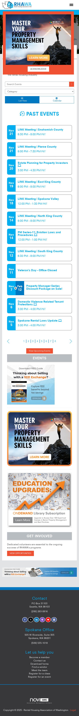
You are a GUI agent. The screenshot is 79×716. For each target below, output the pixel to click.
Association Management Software (39, 700)
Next (71, 341)
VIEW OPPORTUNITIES (20, 553)
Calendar (57, 99)
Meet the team (40, 670)
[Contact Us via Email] (54, 619)
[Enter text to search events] (37, 84)
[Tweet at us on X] (30, 619)
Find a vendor (39, 667)
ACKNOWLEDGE (38, 69)
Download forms (39, 663)
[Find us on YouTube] (48, 619)
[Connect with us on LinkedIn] (36, 619)
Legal (73, 710)
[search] (71, 84)
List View (22, 99)
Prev (8, 341)
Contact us (39, 660)
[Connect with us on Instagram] (42, 619)
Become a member (39, 657)
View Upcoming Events (39, 351)
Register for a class (39, 673)
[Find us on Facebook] (25, 619)
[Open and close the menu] (54, 5)
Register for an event (39, 676)
